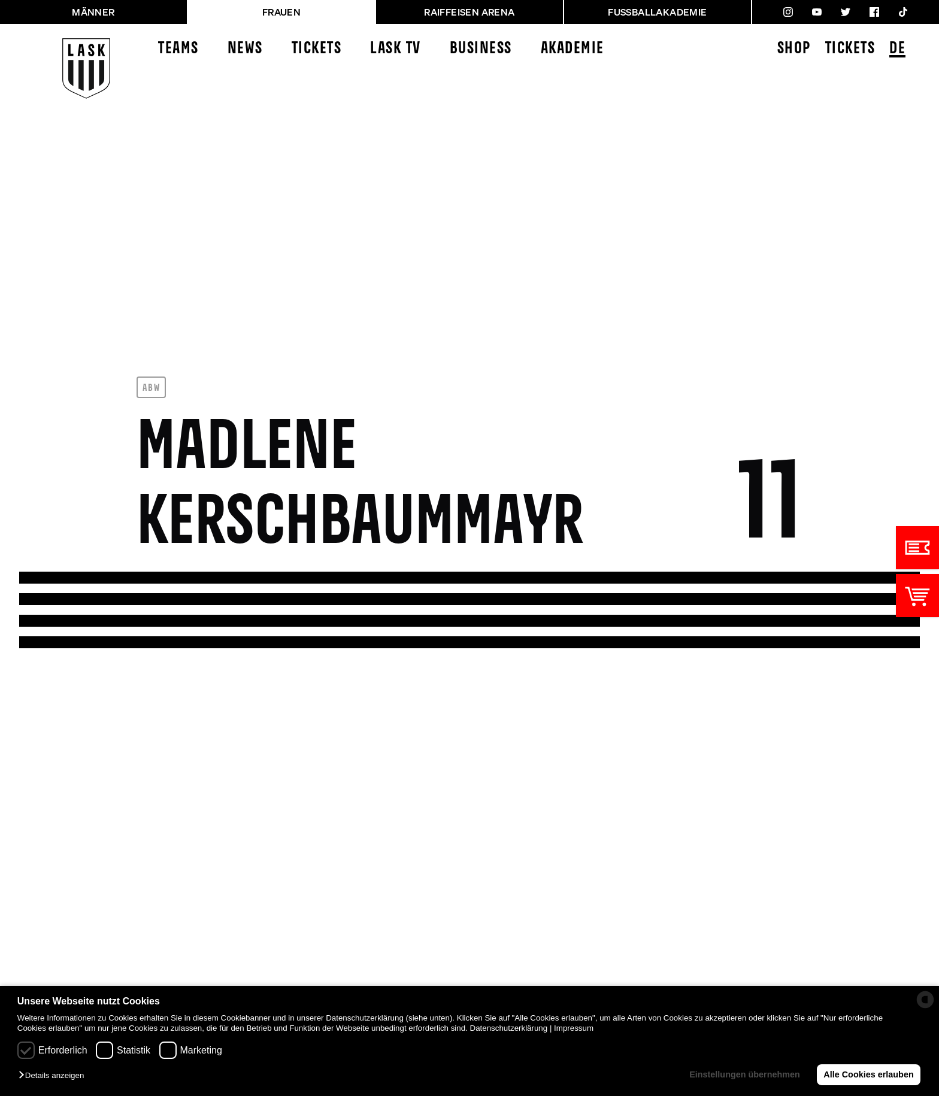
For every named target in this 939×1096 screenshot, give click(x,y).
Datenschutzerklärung (509, 1028)
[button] (54, 1076)
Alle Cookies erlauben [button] (868, 1074)
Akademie (572, 48)
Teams (178, 48)
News (245, 48)
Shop (794, 48)
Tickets (317, 48)
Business (481, 48)
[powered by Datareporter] (925, 999)
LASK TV (395, 48)
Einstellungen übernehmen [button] (744, 1074)
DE (897, 49)
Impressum (573, 1028)
